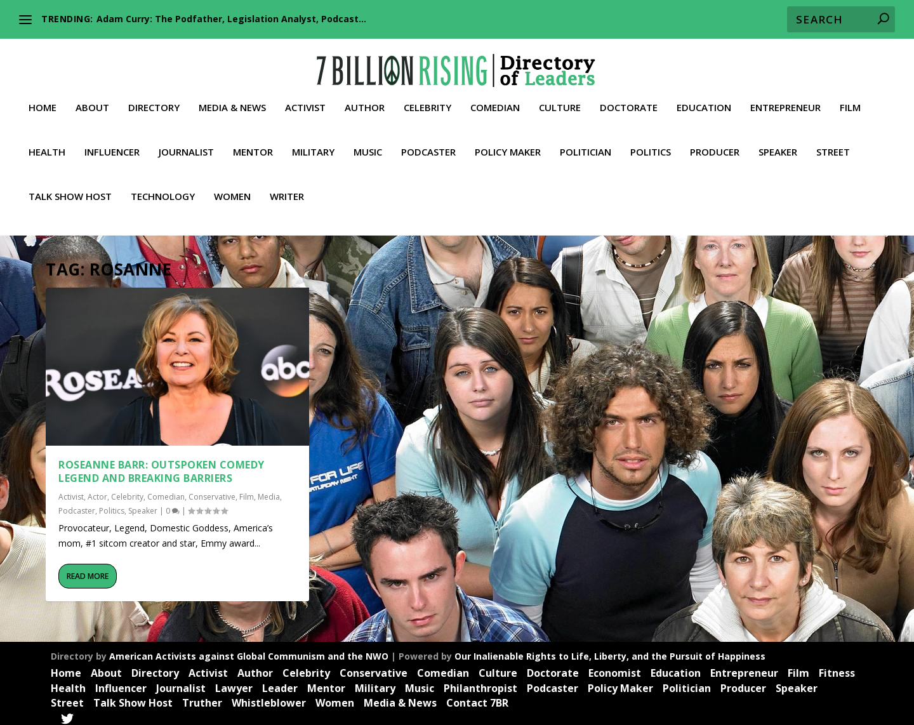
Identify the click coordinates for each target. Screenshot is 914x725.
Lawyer (234, 682)
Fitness (837, 667)
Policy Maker (508, 146)
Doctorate (629, 102)
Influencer (112, 146)
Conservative (212, 490)
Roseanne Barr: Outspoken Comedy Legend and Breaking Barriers (161, 465)
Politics (650, 146)
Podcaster (428, 146)
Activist (305, 102)
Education (704, 102)
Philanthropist (480, 682)
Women (232, 191)
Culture (560, 102)
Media (269, 490)
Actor (97, 490)
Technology (163, 191)
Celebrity (427, 102)
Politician (585, 146)
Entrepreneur (785, 102)
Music (368, 146)
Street (833, 146)
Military (313, 146)
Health (47, 146)
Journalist (186, 146)
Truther (202, 697)
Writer (287, 191)
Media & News (232, 102)
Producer (714, 146)
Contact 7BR (477, 697)
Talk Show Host (70, 191)
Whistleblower (269, 697)
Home (42, 102)
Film (850, 102)
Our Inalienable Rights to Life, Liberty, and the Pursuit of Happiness (609, 650)
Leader (280, 682)
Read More (88, 569)
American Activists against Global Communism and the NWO (248, 650)
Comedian (495, 102)
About (92, 102)
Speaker (777, 146)
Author (365, 102)
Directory (154, 102)
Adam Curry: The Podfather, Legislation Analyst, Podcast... (231, 19)
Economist (614, 667)
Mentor (253, 146)
